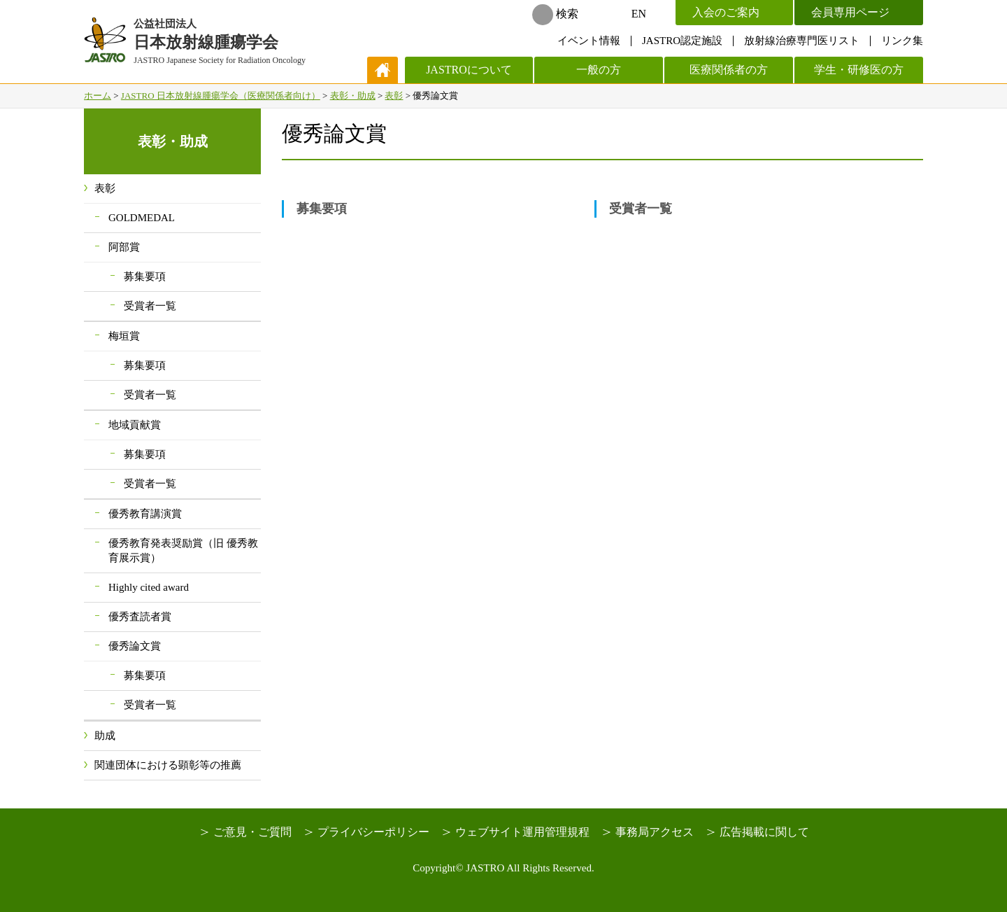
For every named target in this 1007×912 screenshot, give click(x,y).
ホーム (97, 95)
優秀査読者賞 (139, 616)
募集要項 (322, 209)
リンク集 (902, 40)
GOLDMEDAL (141, 217)
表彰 (394, 95)
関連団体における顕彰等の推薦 (167, 765)
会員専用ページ (850, 12)
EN (638, 14)
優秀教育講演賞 (145, 513)
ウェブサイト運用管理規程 (522, 832)
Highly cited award (148, 587)
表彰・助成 (353, 95)
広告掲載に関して (764, 832)
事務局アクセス (654, 832)
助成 (104, 735)
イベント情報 (588, 40)
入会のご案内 (725, 12)
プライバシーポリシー (373, 832)
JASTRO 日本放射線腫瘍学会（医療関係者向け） (220, 95)
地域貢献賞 (134, 424)
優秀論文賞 (134, 646)
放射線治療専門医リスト (801, 40)
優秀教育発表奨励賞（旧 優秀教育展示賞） (183, 550)
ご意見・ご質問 (252, 832)
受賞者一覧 (640, 209)
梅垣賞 (124, 336)
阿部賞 (124, 247)
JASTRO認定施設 (682, 40)
